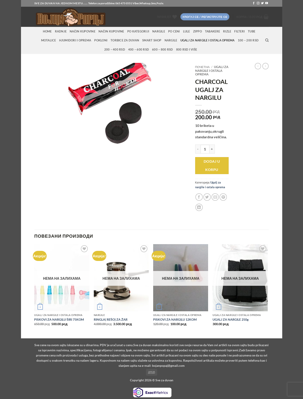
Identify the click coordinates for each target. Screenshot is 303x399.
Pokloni (100, 40)
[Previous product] (265, 66)
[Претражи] (267, 40)
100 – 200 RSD (248, 40)
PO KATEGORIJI (138, 31)
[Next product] (258, 66)
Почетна (202, 67)
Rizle (227, 31)
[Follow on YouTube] (266, 3)
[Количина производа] (205, 149)
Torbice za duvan (125, 40)
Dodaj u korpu (212, 165)
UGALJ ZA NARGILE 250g (231, 319)
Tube (251, 31)
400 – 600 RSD (138, 49)
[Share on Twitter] (207, 197)
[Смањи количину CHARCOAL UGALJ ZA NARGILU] (198, 149)
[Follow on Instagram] (258, 3)
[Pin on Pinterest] (223, 197)
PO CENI (174, 31)
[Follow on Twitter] (262, 3)
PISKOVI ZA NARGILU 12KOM (175, 319)
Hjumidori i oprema (75, 40)
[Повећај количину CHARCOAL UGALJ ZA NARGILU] (212, 149)
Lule (186, 31)
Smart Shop (151, 40)
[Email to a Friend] (215, 197)
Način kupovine (82, 31)
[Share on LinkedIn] (199, 207)
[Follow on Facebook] (253, 3)
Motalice (48, 40)
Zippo (197, 31)
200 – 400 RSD (114, 49)
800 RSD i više (186, 49)
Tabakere (212, 31)
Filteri (239, 31)
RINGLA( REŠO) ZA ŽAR (110, 319)
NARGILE (158, 31)
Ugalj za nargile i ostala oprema (207, 40)
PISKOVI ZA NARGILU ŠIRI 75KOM (59, 319)
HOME (47, 31)
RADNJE (61, 31)
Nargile (171, 40)
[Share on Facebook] (199, 197)
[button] (204, 17)
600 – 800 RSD (162, 49)
